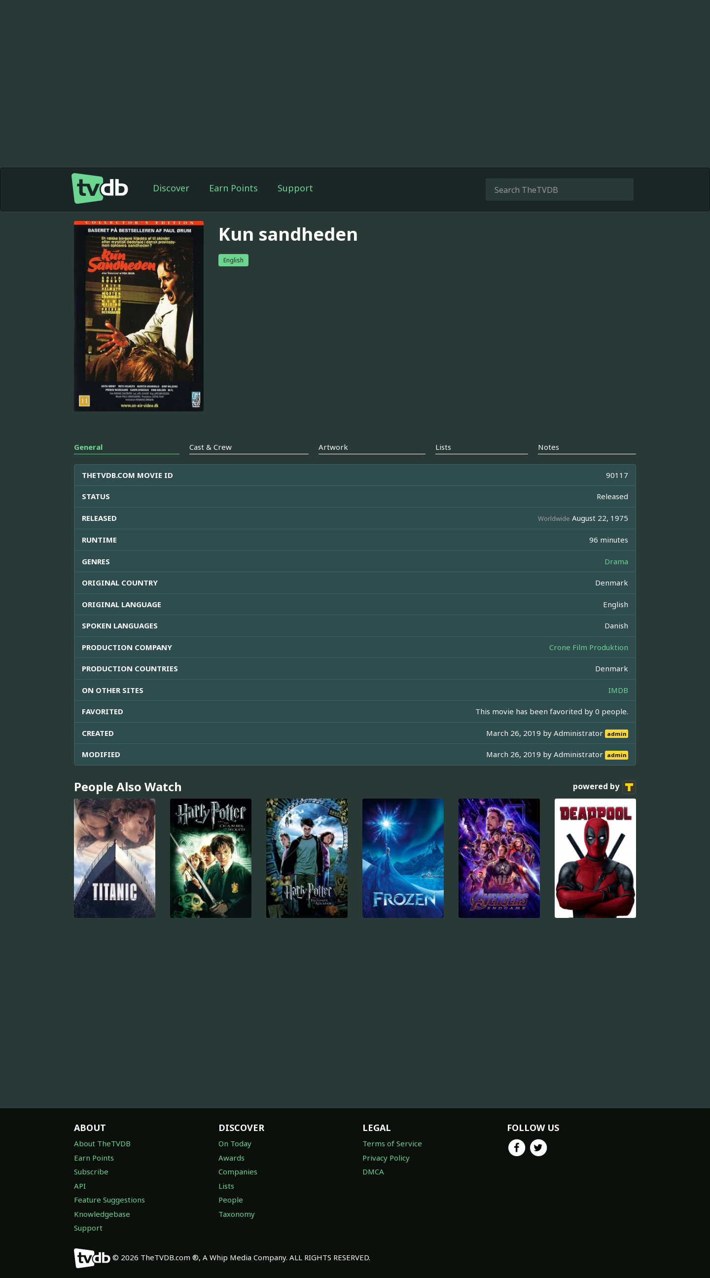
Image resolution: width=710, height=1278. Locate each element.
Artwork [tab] (333, 447)
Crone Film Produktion (588, 647)
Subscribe (91, 1171)
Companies (237, 1171)
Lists (226, 1186)
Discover (171, 188)
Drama (616, 561)
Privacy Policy (386, 1158)
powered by (604, 787)
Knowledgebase (102, 1214)
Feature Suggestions (109, 1200)
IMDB (618, 690)
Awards (231, 1158)
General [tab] (88, 447)
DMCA (373, 1171)
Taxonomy (236, 1214)
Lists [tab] (443, 447)
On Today (234, 1143)
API (80, 1186)
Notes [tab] (548, 447)
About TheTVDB (102, 1143)
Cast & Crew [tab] (210, 447)
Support (295, 188)
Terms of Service (392, 1143)
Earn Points (233, 188)
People (230, 1200)
